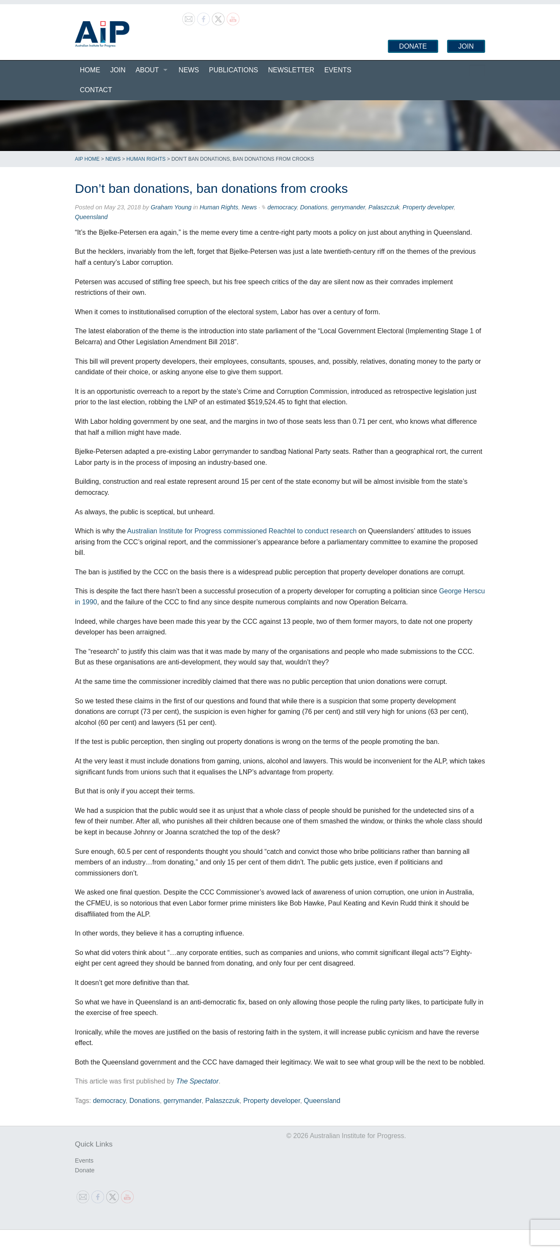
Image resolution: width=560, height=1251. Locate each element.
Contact (96, 89)
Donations (313, 207)
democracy (281, 207)
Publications (233, 70)
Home (90, 70)
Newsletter (291, 70)
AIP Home (87, 159)
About (147, 70)
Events (337, 70)
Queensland (91, 217)
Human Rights (146, 159)
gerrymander (348, 207)
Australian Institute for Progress (102, 34)
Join (466, 46)
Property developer (428, 207)
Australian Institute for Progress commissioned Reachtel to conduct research (242, 531)
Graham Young (171, 207)
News (188, 70)
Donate (413, 46)
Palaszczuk (383, 207)
